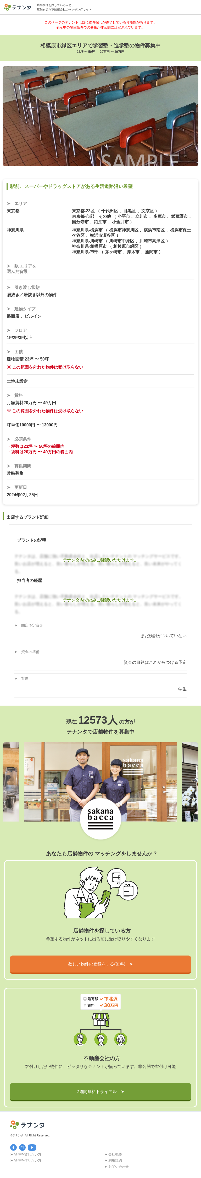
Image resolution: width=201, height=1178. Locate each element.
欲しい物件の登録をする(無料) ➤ (100, 964)
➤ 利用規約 (113, 1160)
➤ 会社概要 (113, 1154)
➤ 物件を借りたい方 (25, 1160)
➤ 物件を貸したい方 (25, 1154)
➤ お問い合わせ (116, 1167)
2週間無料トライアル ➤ (100, 1091)
